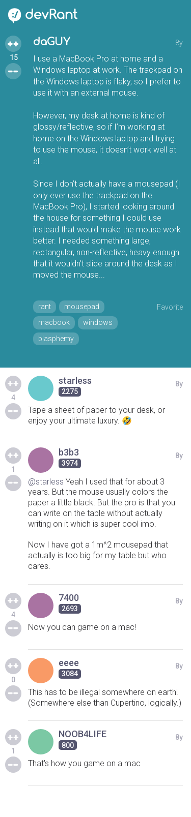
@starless (46, 482)
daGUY (51, 42)
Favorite (170, 307)
